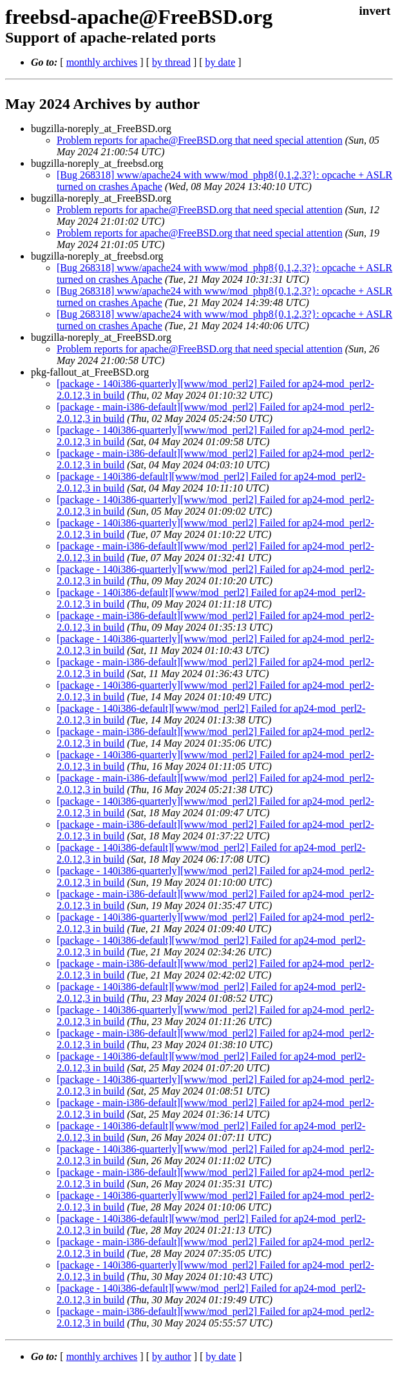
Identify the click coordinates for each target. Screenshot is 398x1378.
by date (220, 62)
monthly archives (102, 62)
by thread (171, 62)
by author (171, 1356)
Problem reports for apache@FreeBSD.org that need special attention (200, 140)
